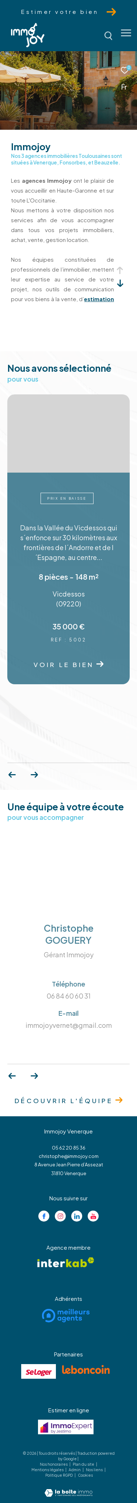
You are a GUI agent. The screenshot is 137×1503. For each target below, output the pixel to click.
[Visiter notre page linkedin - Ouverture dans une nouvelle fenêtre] (76, 1216)
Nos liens (94, 1470)
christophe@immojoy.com (69, 1156)
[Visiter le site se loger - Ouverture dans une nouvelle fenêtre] (38, 1371)
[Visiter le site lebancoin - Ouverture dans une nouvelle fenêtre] (85, 1369)
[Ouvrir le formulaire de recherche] (108, 36)
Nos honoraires (54, 1464)
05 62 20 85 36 (68, 1148)
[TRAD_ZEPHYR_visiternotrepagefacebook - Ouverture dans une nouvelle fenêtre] (43, 1216)
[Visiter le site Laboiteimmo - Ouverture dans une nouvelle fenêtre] (68, 1488)
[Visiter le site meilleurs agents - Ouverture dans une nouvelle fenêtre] (66, 1315)
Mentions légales (47, 1470)
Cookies (85, 1475)
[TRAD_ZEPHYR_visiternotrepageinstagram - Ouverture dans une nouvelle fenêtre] (60, 1216)
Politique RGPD (59, 1475)
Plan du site (84, 1464)
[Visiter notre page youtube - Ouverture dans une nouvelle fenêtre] (93, 1216)
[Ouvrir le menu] (126, 33)
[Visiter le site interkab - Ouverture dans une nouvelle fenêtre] (65, 1262)
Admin (75, 1470)
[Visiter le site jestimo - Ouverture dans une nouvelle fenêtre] (66, 1427)
